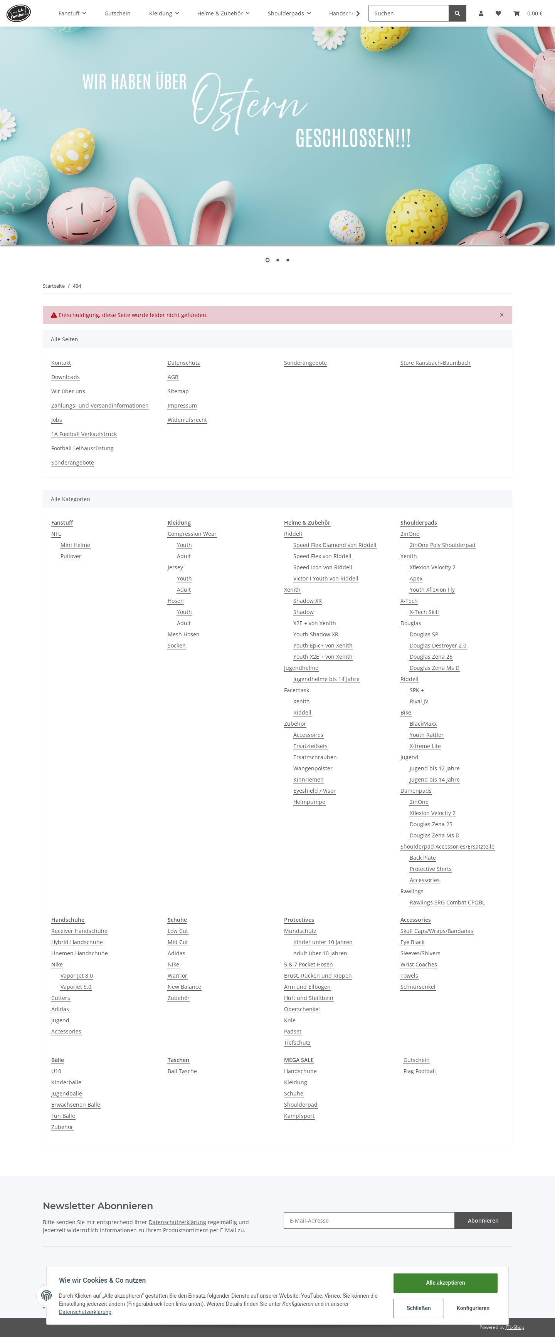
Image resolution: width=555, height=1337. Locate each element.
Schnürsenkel (418, 986)
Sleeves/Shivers (420, 953)
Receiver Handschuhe (79, 930)
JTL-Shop (515, 1327)
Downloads (65, 377)
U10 (56, 1071)
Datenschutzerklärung (177, 1222)
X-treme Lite (425, 746)
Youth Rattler (427, 734)
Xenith (292, 589)
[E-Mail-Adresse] (369, 1220)
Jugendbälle (66, 1093)
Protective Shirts (431, 868)
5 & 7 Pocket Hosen (308, 964)
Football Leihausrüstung (82, 448)
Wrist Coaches (418, 964)
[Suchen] (408, 13)
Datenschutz (184, 362)
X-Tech (409, 600)
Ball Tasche (182, 1071)
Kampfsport (299, 1115)
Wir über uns (68, 391)
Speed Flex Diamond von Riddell (335, 545)
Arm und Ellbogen (307, 986)
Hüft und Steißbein (308, 997)
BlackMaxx (423, 723)
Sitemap (178, 391)
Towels (409, 975)
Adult (184, 556)
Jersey (175, 567)
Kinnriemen (308, 779)
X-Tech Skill (424, 612)
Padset (292, 1031)
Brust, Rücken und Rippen (318, 975)
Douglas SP (424, 634)
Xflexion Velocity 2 (433, 567)
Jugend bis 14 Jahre (435, 779)
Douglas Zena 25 (431, 656)
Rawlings (412, 891)
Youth (184, 545)
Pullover (71, 556)
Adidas (60, 1009)
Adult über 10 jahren (320, 953)
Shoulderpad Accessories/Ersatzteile (447, 846)
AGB (173, 377)
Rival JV (419, 701)
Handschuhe (300, 1071)
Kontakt (61, 362)
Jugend (409, 757)
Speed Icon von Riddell (322, 567)
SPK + (417, 690)
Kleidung (295, 1082)
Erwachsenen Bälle (75, 1104)
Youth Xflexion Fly (432, 589)
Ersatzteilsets (310, 746)
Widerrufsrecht (187, 419)
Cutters (60, 997)
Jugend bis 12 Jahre (435, 768)
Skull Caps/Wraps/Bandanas (436, 930)
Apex (416, 578)
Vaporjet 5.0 (76, 986)
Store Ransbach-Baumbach (435, 362)
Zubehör (295, 723)
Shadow (303, 612)
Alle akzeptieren (445, 1283)
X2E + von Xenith (314, 623)
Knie (290, 1020)
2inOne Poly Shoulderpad (443, 545)
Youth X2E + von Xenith (323, 656)
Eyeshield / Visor (314, 790)
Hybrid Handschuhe (77, 942)
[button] (481, 13)
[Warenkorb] (528, 13)
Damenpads (416, 790)
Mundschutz (300, 930)
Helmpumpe (309, 801)
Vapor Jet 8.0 (77, 975)
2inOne (409, 533)
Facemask (296, 690)
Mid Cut (178, 942)
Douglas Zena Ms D (434, 667)
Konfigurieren (473, 1308)
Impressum (182, 405)
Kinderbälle (66, 1082)
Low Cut (178, 930)
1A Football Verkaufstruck (84, 434)
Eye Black (412, 942)
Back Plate (423, 857)
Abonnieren (483, 1220)
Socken (177, 645)
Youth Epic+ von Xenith (323, 645)
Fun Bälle (63, 1115)
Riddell (293, 533)
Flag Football (420, 1071)
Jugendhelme (301, 667)
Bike (405, 712)
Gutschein (417, 1060)
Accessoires (308, 734)
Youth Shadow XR (315, 634)
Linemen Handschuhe (79, 953)
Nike (57, 964)
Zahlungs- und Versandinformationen (100, 405)
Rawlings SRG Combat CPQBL (447, 902)
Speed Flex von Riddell (322, 556)
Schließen (419, 1308)
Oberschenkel (302, 1009)
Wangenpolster (313, 768)
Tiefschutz (297, 1042)
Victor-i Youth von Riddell (325, 578)
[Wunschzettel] (498, 13)
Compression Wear (192, 533)
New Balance (184, 986)
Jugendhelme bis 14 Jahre (326, 679)
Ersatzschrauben (315, 757)
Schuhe (293, 1093)
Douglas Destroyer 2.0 (438, 645)
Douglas (410, 623)
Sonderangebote (305, 362)
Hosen (176, 600)
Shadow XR (307, 600)
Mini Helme (75, 545)
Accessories (425, 880)
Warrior (177, 975)
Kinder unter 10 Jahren (323, 942)
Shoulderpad (301, 1104)
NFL (56, 533)
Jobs (56, 419)
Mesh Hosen (184, 634)
